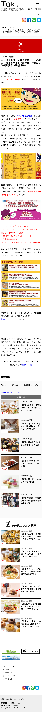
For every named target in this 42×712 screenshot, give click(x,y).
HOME (3, 28)
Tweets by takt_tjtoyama (10, 392)
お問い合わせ (8, 679)
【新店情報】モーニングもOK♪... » (32, 385)
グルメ (12, 28)
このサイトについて (10, 666)
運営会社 (6, 669)
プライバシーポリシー (11, 676)
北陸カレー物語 (27, 365)
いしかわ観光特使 (24, 116)
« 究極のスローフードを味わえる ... (10, 385)
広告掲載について (9, 673)
